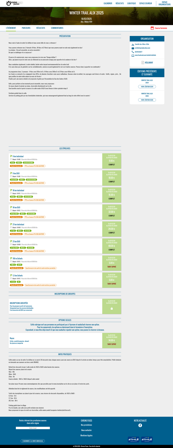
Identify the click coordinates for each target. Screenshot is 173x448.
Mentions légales (86, 435)
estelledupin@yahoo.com (142, 48)
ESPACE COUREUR (145, 3)
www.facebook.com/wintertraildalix (145, 55)
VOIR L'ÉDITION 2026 (147, 100)
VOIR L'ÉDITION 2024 (147, 86)
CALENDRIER (108, 3)
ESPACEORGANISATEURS (165, 3)
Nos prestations (86, 425)
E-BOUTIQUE (131, 3)
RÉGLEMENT (149, 62)
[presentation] (33, 434)
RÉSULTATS (120, 3)
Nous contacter (86, 430)
